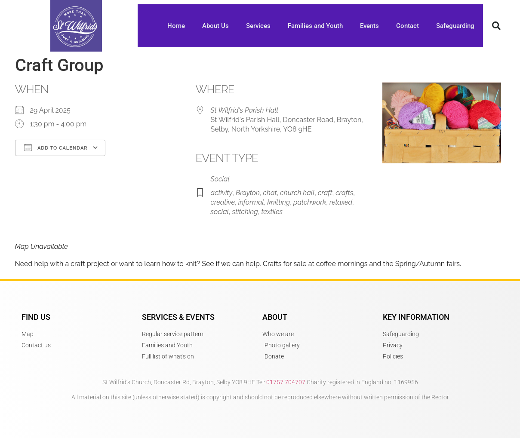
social (220, 212)
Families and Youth (315, 26)
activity (222, 193)
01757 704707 (285, 382)
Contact (407, 26)
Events (369, 26)
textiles (272, 212)
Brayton (248, 193)
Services (258, 26)
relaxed (340, 202)
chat (270, 193)
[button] (496, 25)
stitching (245, 212)
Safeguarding (455, 26)
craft (325, 193)
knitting (278, 202)
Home (176, 26)
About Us (215, 26)
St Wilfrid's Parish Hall (244, 110)
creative (223, 202)
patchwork (309, 202)
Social (220, 179)
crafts (344, 193)
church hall (297, 193)
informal (251, 202)
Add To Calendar (56, 147)
